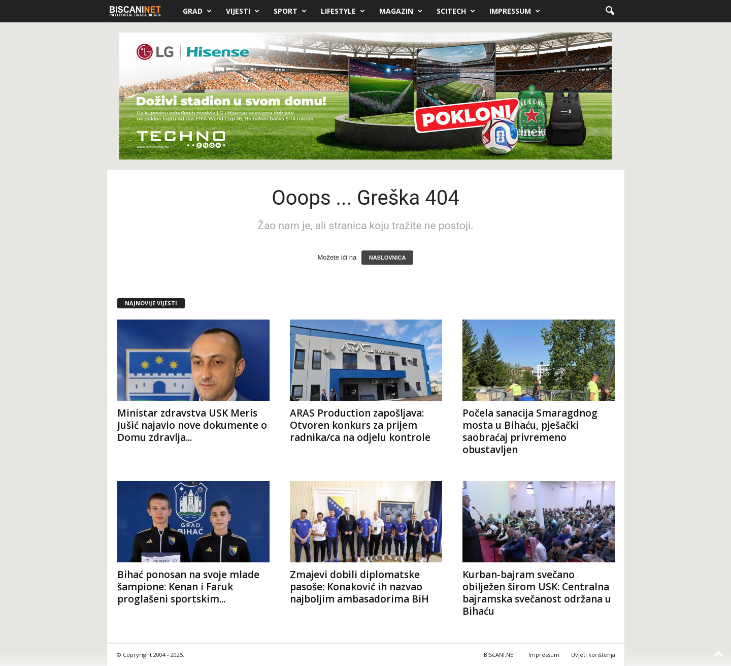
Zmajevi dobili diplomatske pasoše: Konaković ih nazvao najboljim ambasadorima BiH (359, 587)
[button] (610, 11)
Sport (290, 11)
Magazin (400, 11)
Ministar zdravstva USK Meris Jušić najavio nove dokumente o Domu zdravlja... (192, 425)
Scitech (456, 11)
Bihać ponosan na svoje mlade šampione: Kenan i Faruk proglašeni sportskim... (188, 587)
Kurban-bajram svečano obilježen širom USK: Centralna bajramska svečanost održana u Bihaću (536, 593)
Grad (197, 11)
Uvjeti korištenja (593, 654)
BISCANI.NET (500, 654)
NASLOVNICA (387, 258)
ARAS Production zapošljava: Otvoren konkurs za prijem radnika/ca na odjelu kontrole (360, 425)
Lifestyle (343, 11)
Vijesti (242, 11)
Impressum (514, 11)
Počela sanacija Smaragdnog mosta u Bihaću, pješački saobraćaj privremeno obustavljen (529, 431)
